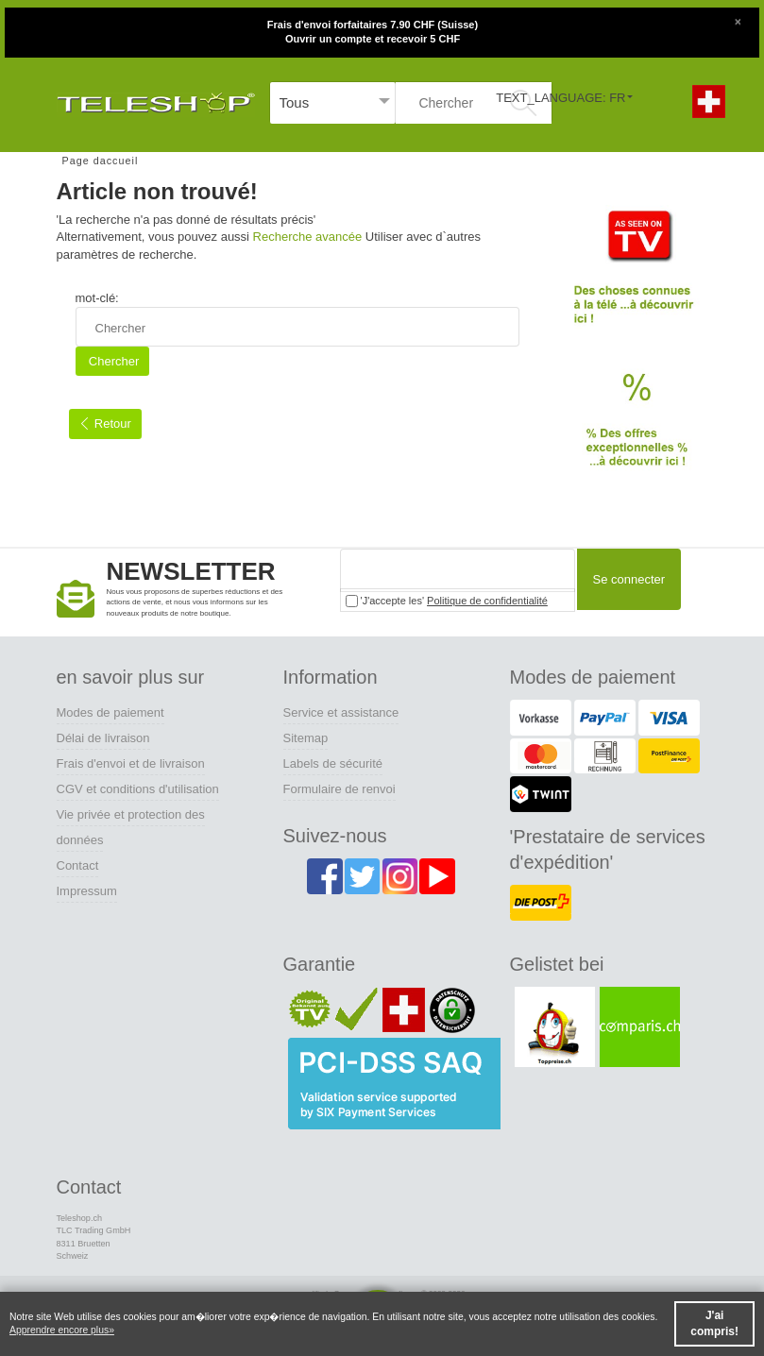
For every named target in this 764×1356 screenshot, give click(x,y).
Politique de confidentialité (487, 600)
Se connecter (626, 580)
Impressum (87, 891)
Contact (78, 865)
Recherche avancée (308, 236)
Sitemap (306, 738)
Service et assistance (341, 712)
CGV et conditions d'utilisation (138, 789)
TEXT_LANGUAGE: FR (560, 98)
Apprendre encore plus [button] (59, 1330)
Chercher (112, 361)
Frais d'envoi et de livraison (131, 763)
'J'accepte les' (447, 601)
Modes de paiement (110, 712)
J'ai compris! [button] (714, 1323)
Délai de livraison (103, 738)
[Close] (737, 19)
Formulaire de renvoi (339, 789)
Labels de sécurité (333, 763)
